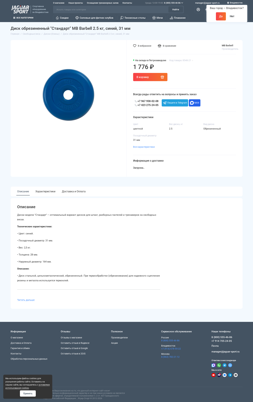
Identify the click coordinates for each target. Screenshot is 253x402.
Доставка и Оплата (74, 191)
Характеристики (45, 191)
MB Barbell (227, 45)
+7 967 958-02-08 (146, 101)
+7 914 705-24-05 (222, 341)
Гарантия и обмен (20, 348)
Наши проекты (75, 3)
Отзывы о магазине (71, 337)
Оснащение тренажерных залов (102, 3)
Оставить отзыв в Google (74, 348)
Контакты (127, 3)
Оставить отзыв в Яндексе (75, 343)
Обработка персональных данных (29, 359)
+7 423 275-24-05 (146, 105)
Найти (175, 9)
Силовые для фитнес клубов (94, 17)
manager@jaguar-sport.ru (207, 3)
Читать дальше (26, 299)
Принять (28, 393)
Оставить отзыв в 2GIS (73, 353)
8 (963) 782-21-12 (170, 357)
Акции (114, 343)
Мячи (157, 17)
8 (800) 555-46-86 (164, 3)
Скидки (62, 17)
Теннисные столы (133, 17)
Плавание (178, 17)
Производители (119, 337)
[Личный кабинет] (198, 9)
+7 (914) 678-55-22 (171, 348)
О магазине (58, 3)
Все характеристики (144, 147)
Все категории (23, 18)
